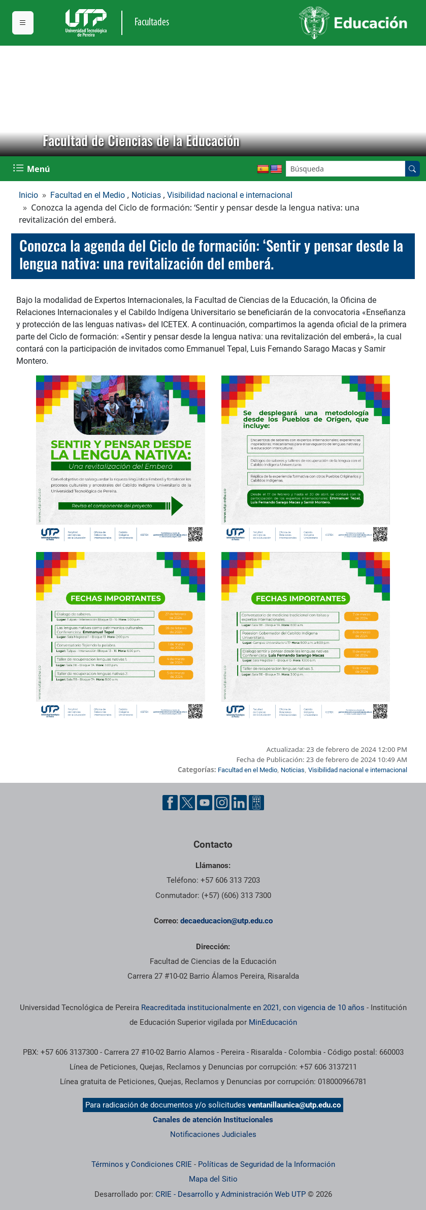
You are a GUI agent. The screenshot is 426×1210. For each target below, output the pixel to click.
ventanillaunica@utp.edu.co (294, 1105)
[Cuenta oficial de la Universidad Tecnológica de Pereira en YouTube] (204, 802)
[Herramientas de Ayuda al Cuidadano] (256, 802)
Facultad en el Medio (87, 195)
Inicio (28, 195)
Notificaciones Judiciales (213, 1134)
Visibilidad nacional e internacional (229, 195)
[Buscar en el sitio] (412, 169)
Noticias (146, 195)
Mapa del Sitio (213, 1179)
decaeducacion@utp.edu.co (226, 920)
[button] (16, 101)
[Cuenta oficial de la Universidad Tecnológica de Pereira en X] (187, 802)
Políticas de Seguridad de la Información (266, 1164)
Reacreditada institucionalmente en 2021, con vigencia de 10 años (253, 1007)
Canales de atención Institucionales (213, 1119)
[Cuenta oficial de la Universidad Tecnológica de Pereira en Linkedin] (239, 802)
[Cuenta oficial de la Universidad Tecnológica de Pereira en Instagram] (222, 802)
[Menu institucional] (23, 22)
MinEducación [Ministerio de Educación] (273, 1022)
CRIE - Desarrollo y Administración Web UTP (230, 1194)
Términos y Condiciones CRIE (141, 1164)
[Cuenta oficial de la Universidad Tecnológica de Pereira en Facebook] (170, 802)
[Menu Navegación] (32, 168)
